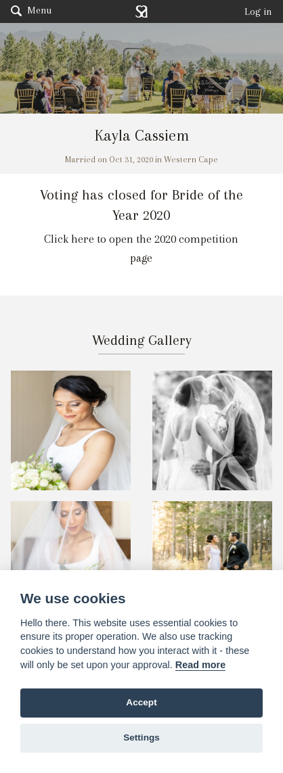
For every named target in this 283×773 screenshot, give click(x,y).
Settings (141, 737)
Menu (31, 10)
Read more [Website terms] (200, 664)
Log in (258, 11)
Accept (141, 702)
